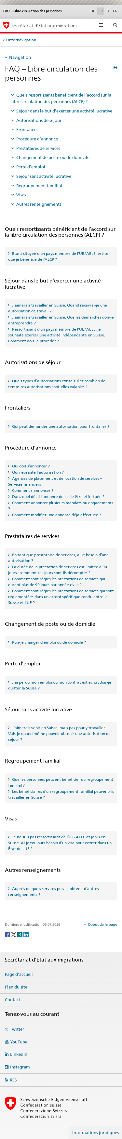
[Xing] (20, 934)
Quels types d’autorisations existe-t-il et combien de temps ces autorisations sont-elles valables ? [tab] (56, 383)
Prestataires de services (38, 148)
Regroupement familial (39, 185)
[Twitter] (14, 934)
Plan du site (16, 986)
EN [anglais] (115, 11)
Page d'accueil (19, 974)
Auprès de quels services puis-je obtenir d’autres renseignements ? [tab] (53, 891)
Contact (12, 999)
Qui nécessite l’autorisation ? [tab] (37, 472)
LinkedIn (18, 1054)
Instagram (20, 1066)
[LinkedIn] (26, 934)
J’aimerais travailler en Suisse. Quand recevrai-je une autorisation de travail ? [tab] (57, 308)
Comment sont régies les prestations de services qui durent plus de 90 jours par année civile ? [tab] (56, 581)
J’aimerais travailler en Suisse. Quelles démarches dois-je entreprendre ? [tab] (61, 320)
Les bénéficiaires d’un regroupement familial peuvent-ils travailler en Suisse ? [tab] (61, 794)
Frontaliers (26, 129)
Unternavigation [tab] (21, 39)
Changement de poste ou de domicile (52, 157)
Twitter (17, 1029)
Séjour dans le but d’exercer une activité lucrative (64, 110)
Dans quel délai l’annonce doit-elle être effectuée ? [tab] (57, 496)
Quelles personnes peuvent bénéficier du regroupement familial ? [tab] (60, 782)
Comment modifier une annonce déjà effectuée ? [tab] (56, 514)
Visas (21, 194)
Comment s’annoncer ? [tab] (32, 490)
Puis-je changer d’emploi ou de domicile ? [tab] (48, 642)
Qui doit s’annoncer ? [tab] (30, 466)
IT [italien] (107, 11)
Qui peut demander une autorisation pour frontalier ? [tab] (60, 426)
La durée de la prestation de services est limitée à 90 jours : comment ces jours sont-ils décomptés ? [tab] (57, 569)
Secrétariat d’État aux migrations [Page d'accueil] (44, 25)
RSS (13, 1079)
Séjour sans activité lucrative (43, 176)
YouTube (18, 1041)
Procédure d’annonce (37, 138)
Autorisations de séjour (38, 120)
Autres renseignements (38, 204)
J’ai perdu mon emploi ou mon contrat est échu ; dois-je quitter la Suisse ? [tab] (59, 685)
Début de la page (102, 924)
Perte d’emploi (30, 166)
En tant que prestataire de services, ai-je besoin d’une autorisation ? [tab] (58, 557)
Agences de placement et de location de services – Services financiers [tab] (55, 481)
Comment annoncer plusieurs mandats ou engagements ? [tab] (60, 505)
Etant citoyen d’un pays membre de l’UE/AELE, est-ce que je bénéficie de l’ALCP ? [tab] (58, 256)
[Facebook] (8, 934)
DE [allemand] (92, 11)
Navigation (20, 57)
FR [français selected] (101, 11)
